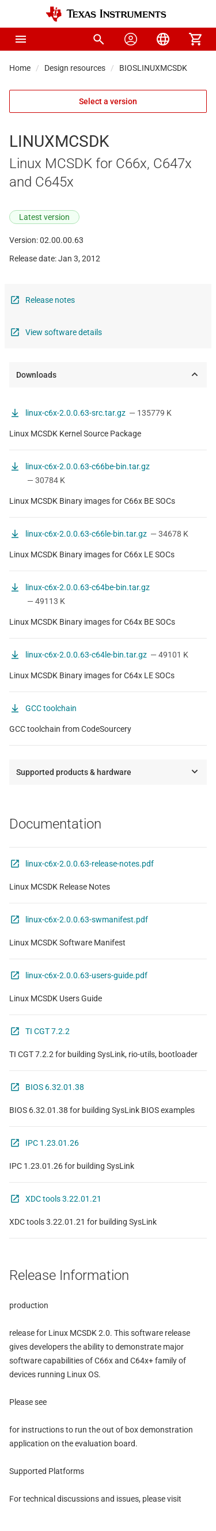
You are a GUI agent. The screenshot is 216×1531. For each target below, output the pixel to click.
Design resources (74, 68)
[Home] (106, 14)
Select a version (108, 101)
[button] (21, 39)
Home (20, 68)
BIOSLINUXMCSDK (153, 68)
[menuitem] (98, 39)
